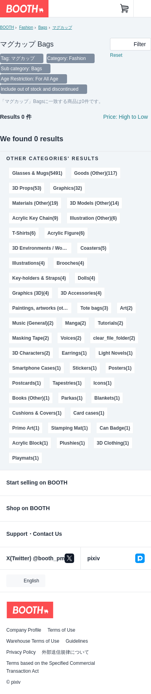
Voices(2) (71, 338)
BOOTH (7, 27)
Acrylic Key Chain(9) (35, 218)
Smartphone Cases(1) (36, 368)
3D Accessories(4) (81, 293)
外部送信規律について (65, 652)
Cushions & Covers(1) (37, 413)
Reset (116, 55)
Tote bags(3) (94, 308)
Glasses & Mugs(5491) (37, 173)
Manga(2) (75, 323)
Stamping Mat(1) (69, 428)
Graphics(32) (67, 188)
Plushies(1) (72, 443)
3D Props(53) (26, 188)
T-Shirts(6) (23, 233)
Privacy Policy (20, 652)
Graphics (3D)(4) (30, 293)
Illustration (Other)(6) (93, 218)
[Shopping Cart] (124, 8)
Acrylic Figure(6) (65, 233)
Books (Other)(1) (30, 398)
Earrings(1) (74, 353)
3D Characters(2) (31, 353)
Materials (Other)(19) (35, 203)
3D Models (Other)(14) (94, 203)
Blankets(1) (107, 398)
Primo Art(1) (25, 428)
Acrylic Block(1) (30, 443)
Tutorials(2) (110, 323)
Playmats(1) (25, 458)
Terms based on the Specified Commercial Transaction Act (50, 667)
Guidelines (76, 641)
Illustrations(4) (28, 263)
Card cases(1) (88, 413)
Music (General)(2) (32, 323)
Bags (42, 27)
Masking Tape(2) (30, 338)
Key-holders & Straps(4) (39, 278)
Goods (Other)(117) (95, 173)
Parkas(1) (71, 398)
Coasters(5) (93, 248)
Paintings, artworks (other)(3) (41, 308)
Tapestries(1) (67, 383)
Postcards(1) (26, 383)
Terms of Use (61, 630)
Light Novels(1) (115, 353)
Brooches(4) (70, 263)
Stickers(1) (85, 368)
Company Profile (23, 630)
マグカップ (62, 27)
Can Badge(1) (115, 428)
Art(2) (126, 308)
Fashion (26, 27)
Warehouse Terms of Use (32, 641)
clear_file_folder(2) (114, 338)
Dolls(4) (86, 278)
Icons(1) (102, 383)
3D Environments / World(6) (41, 248)
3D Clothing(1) (113, 443)
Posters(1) (120, 368)
